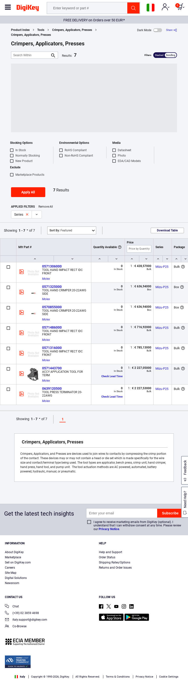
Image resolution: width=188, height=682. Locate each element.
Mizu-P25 (161, 266)
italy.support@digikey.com (26, 620)
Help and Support (110, 552)
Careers (10, 567)
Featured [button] (60, 230)
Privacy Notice (109, 529)
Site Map (10, 573)
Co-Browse (15, 626)
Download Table (167, 230)
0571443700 (52, 368)
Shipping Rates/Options (114, 562)
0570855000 (52, 307)
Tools (40, 30)
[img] (28, 9)
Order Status (107, 557)
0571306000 (52, 266)
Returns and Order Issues (115, 567)
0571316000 (52, 348)
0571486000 (52, 327)
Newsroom (12, 583)
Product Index (20, 30)
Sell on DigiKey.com (18, 562)
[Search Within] (30, 55)
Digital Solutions (16, 578)
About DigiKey (14, 552)
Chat (12, 606)
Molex (46, 279)
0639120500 (52, 388)
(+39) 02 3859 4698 (22, 613)
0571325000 (52, 287)
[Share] (171, 30)
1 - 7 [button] (22, 230)
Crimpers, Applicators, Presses (72, 30)
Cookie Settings (168, 676)
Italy (20, 676)
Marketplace (13, 557)
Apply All (28, 192)
